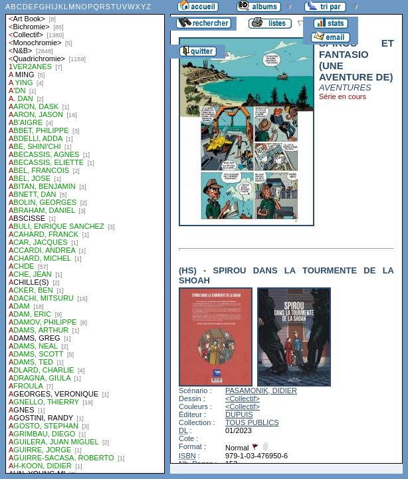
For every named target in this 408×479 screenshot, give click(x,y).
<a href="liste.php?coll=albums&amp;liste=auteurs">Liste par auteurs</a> (85, 237)
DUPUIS (239, 414)
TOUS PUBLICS (252, 422)
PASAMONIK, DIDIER (261, 391)
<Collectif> (242, 398)
